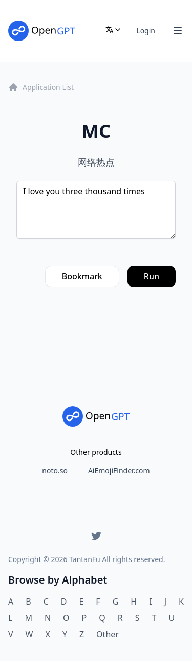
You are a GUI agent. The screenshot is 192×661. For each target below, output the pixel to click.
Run (151, 276)
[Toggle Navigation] (177, 31)
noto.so (55, 470)
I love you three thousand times (96, 210)
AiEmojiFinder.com (119, 470)
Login (145, 30)
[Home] (41, 31)
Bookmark (82, 276)
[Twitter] (96, 536)
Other (107, 634)
